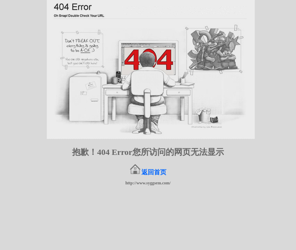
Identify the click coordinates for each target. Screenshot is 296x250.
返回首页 (153, 172)
